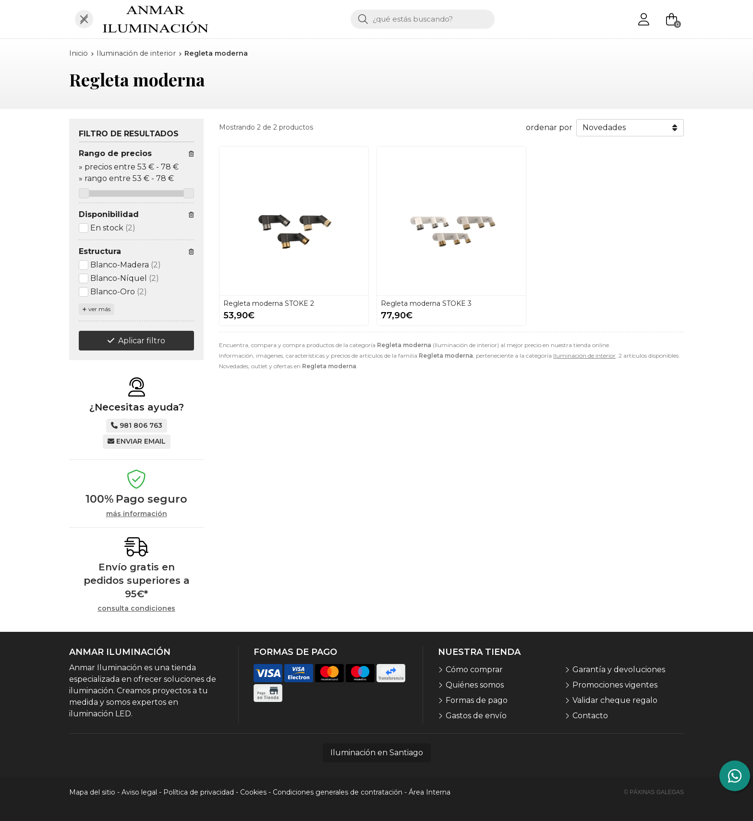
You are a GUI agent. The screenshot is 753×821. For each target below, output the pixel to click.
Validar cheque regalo (614, 700)
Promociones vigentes (614, 684)
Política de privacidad (198, 792)
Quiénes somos (475, 684)
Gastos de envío (476, 715)
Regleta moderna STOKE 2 (268, 303)
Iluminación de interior (584, 355)
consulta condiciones (136, 608)
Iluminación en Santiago (376, 752)
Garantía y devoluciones (618, 669)
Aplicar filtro (141, 340)
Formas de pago (477, 700)
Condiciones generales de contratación (337, 792)
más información (136, 514)
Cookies (253, 792)
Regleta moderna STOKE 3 (426, 303)
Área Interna (429, 792)
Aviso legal (139, 792)
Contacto (590, 715)
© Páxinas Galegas (654, 792)
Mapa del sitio (92, 792)
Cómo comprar (474, 669)
